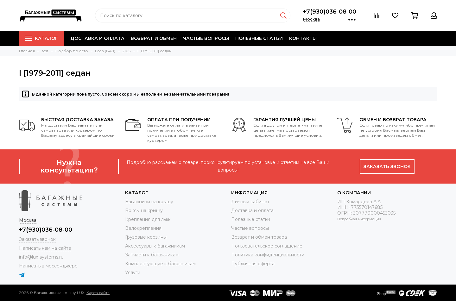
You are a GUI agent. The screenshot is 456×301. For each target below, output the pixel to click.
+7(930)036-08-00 (329, 11)
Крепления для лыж (147, 219)
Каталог (41, 38)
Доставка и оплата (97, 38)
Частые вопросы (206, 38)
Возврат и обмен (154, 38)
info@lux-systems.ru (41, 257)
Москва (311, 19)
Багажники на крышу (149, 201)
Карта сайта (98, 292)
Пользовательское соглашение (266, 246)
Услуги (132, 272)
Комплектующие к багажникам (160, 264)
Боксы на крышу (144, 210)
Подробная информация (359, 219)
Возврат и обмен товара (259, 237)
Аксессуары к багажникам (155, 246)
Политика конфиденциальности (267, 255)
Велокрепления (143, 228)
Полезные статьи (259, 38)
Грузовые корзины (146, 237)
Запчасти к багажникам (152, 255)
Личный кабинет (250, 201)
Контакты (303, 38)
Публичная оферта (253, 264)
